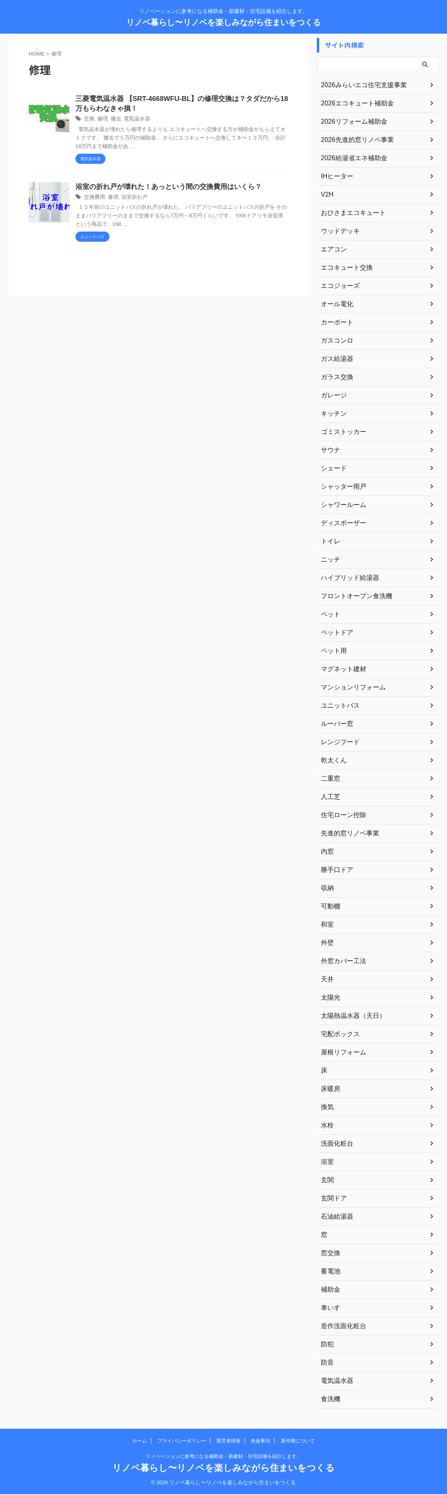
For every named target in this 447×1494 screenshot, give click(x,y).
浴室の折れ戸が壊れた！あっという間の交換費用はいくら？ (163, 188)
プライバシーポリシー (181, 1441)
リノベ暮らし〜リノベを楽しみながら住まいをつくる (223, 22)
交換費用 (93, 199)
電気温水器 (133, 120)
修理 (101, 120)
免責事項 (260, 1441)
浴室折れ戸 (131, 199)
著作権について (298, 1441)
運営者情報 (228, 1441)
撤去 (114, 120)
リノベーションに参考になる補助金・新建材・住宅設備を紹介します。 (223, 1456)
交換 (89, 120)
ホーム (139, 1441)
